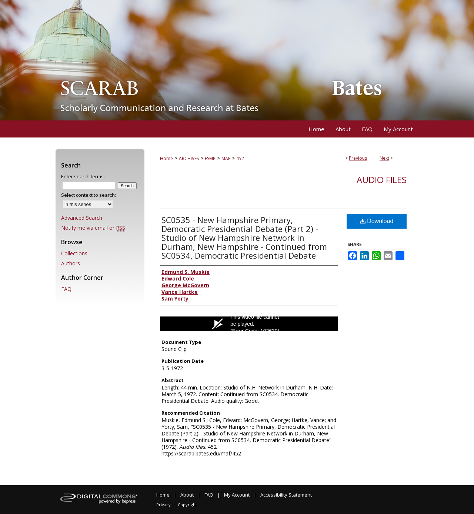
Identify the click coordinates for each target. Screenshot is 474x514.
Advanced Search (81, 217)
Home (166, 158)
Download (377, 221)
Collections (74, 253)
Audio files (382, 179)
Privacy (163, 504)
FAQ (66, 288)
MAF (225, 158)
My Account (237, 494)
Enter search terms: (83, 176)
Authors (70, 263)
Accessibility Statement (286, 494)
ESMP (210, 158)
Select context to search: (88, 195)
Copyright (187, 504)
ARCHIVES (189, 158)
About (187, 494)
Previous (358, 158)
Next (384, 158)
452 (240, 158)
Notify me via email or (93, 227)
